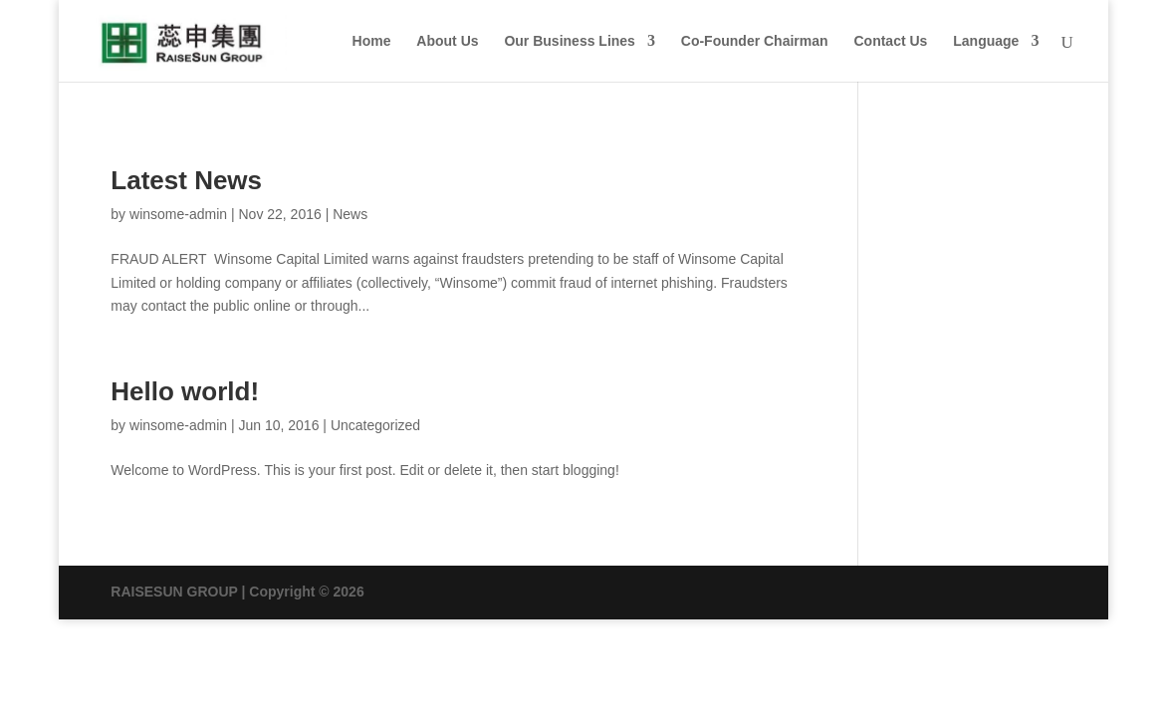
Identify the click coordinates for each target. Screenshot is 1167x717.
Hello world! (185, 391)
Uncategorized (375, 425)
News (350, 214)
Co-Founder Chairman (754, 41)
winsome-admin (178, 214)
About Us (447, 41)
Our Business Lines (569, 41)
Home (371, 41)
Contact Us (890, 41)
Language (986, 41)
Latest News (186, 180)
